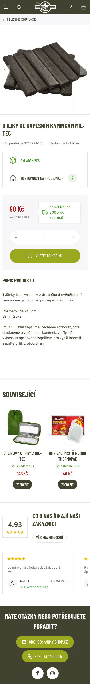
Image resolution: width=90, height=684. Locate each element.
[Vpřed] (85, 70)
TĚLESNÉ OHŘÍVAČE (21, 19)
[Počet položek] (45, 237)
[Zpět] (5, 70)
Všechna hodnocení (49, 537)
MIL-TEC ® (71, 143)
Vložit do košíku (45, 255)
